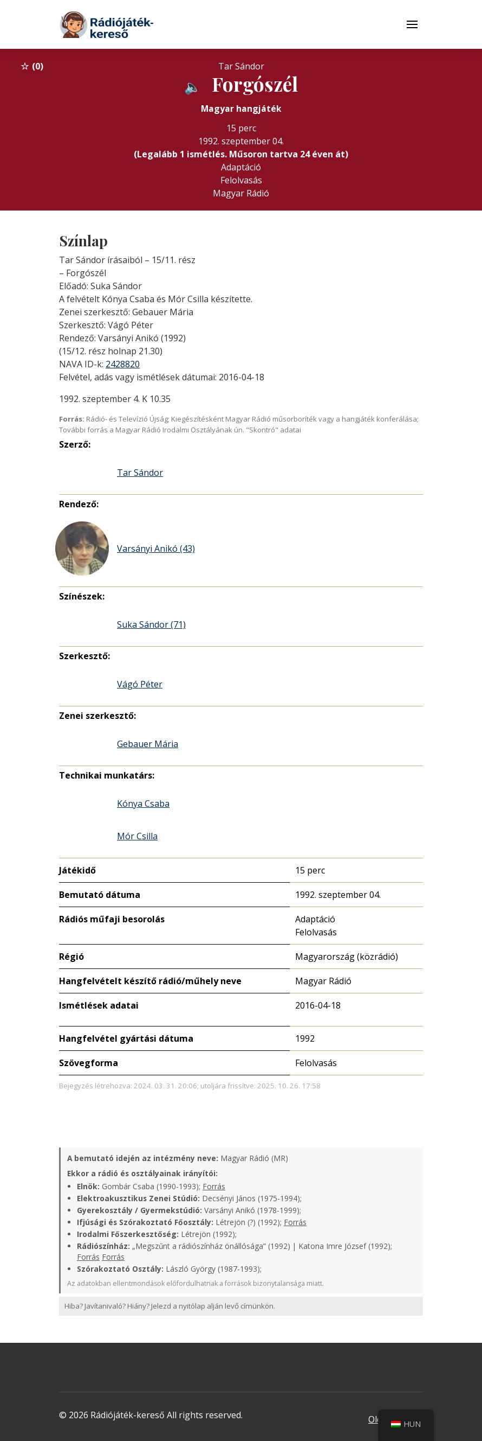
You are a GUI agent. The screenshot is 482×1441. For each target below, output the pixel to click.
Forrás (214, 1186)
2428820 (123, 364)
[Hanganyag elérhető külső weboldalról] (192, 86)
